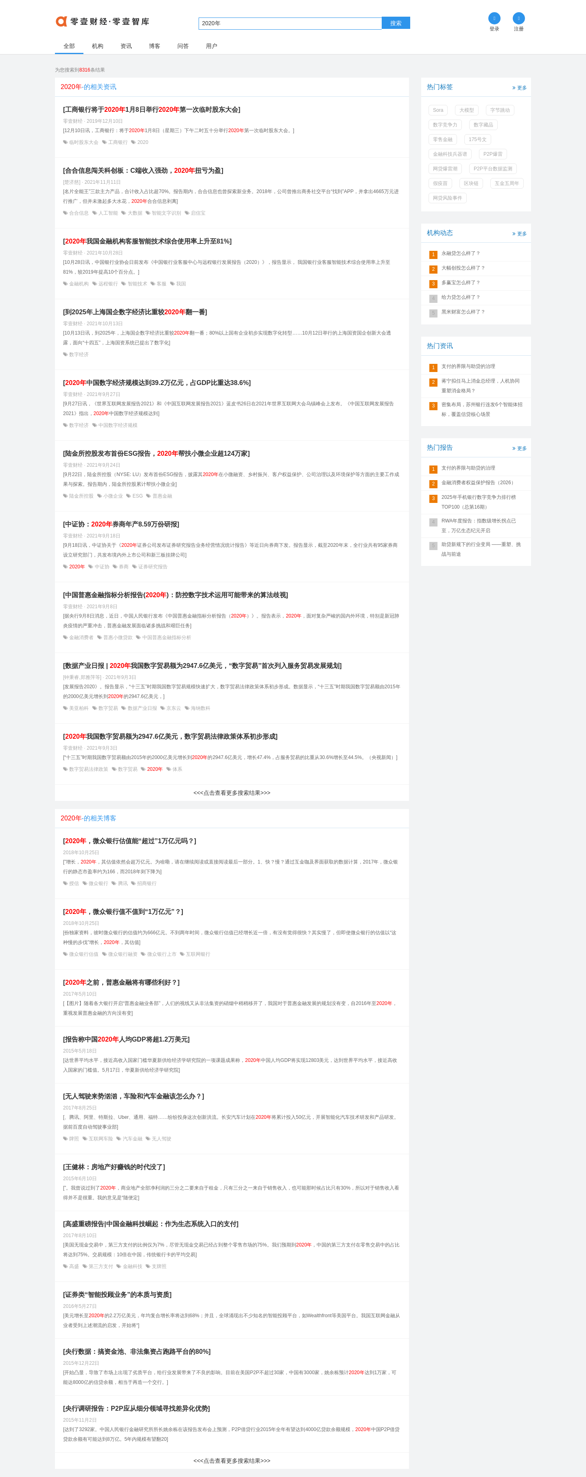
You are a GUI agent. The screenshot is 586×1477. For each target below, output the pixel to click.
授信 (74, 883)
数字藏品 (483, 125)
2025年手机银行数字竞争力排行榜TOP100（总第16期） (479, 502)
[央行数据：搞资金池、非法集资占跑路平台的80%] (137, 1351)
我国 (180, 284)
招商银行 (146, 883)
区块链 (471, 183)
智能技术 (137, 284)
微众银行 (98, 883)
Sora (438, 110)
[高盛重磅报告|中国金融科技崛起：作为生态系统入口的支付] (150, 1223)
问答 (183, 46)
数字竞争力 (445, 125)
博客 (154, 46)
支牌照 (158, 1266)
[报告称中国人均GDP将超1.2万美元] (126, 1039)
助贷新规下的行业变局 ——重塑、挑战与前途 (481, 549)
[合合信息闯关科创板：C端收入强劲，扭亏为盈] (143, 170)
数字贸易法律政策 (89, 769)
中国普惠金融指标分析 (166, 637)
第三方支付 (101, 1266)
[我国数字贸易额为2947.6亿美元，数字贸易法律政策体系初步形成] (170, 736)
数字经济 (78, 354)
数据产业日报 (142, 708)
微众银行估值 (84, 954)
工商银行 (118, 142)
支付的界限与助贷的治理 (468, 366)
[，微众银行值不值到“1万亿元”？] (123, 911)
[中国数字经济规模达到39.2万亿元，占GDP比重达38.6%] (157, 382)
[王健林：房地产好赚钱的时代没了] (114, 1167)
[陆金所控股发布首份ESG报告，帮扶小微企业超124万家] (156, 453)
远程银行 (108, 284)
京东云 (174, 708)
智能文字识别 (167, 213)
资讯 (126, 46)
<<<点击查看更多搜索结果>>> (231, 793)
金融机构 (79, 284)
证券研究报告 (152, 567)
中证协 (102, 567)
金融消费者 (81, 637)
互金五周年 (507, 183)
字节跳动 (500, 110)
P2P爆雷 (493, 154)
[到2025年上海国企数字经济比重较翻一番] (135, 312)
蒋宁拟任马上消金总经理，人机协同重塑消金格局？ (481, 386)
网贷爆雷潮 (445, 169)
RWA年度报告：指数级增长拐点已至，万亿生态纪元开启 (479, 525)
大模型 (466, 110)
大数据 (135, 213)
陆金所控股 (81, 496)
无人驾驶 (161, 1139)
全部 (69, 46)
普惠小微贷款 (118, 637)
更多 (519, 87)
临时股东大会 (84, 142)
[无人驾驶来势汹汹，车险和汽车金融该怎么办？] (133, 1096)
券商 (124, 567)
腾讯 (122, 883)
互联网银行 (197, 954)
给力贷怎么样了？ (461, 297)
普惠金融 (161, 496)
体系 (176, 769)
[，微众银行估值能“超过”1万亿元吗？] (129, 840)
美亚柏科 (79, 708)
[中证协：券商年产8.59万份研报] (121, 524)
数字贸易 (108, 708)
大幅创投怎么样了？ (463, 268)
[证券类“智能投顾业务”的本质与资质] (117, 1294)
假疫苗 (440, 183)
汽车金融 (132, 1139)
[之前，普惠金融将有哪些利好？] (121, 982)
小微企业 (113, 496)
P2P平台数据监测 (493, 169)
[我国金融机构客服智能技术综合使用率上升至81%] (147, 241)
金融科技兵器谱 (450, 154)
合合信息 (79, 213)
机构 (97, 46)
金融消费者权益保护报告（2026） (479, 482)
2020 (142, 142)
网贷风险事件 (447, 198)
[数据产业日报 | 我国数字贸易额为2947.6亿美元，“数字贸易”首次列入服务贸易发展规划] (202, 665)
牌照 (74, 1139)
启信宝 (198, 213)
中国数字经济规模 (117, 425)
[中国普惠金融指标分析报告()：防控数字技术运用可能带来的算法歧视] (175, 595)
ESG (137, 496)
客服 (161, 284)
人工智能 (108, 213)
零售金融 (443, 139)
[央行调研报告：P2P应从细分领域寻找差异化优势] (136, 1408)
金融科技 (132, 1266)
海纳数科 (200, 708)
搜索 (396, 23)
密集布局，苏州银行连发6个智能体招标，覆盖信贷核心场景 (482, 409)
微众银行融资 (123, 954)
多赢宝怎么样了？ (461, 282)
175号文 (478, 139)
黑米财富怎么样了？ (463, 312)
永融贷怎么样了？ (461, 253)
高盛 (74, 1266)
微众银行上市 (162, 954)
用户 (211, 46)
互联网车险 (101, 1139)
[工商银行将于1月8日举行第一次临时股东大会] (152, 109)
